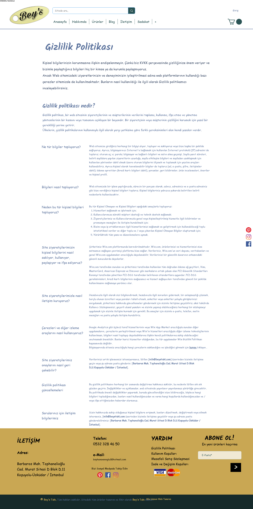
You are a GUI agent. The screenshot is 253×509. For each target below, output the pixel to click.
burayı (193, 347)
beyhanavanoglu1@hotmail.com (109, 459)
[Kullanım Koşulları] (170, 453)
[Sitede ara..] (88, 11)
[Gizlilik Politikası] (170, 448)
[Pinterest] (248, 230)
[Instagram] (248, 237)
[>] (236, 467)
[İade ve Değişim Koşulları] (173, 463)
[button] (97, 21)
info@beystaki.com (160, 359)
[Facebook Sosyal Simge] (248, 244)
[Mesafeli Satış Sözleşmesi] (170, 458)
